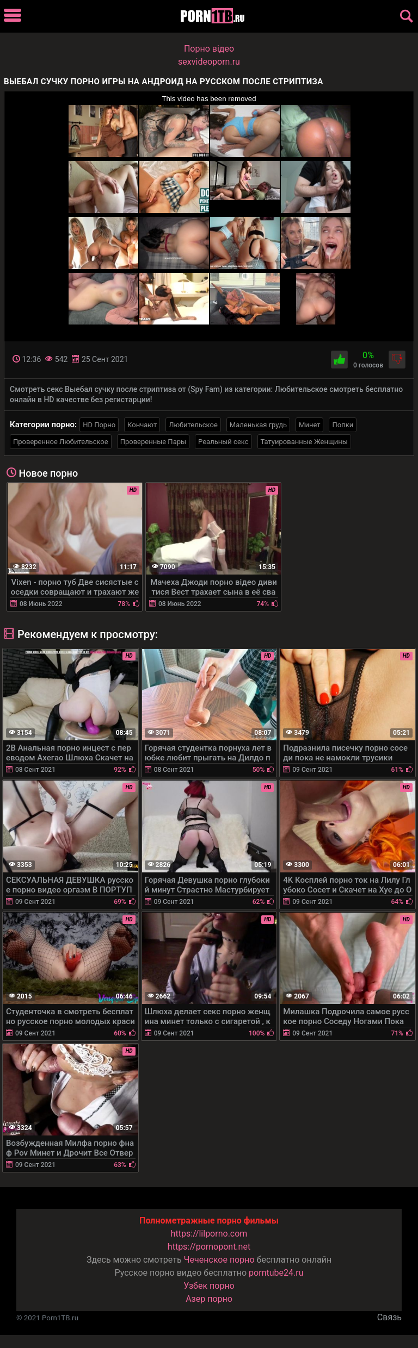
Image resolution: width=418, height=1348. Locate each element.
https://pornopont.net (209, 1246)
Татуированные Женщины (304, 442)
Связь (389, 1317)
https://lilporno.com (209, 1233)
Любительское (193, 425)
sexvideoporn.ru (209, 62)
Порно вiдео (209, 48)
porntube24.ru (276, 1273)
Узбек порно (209, 1286)
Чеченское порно (219, 1260)
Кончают (142, 425)
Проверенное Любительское (60, 442)
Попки (342, 425)
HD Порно (99, 425)
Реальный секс (223, 442)
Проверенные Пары (153, 442)
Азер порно (209, 1299)
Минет (309, 425)
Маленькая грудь (258, 425)
